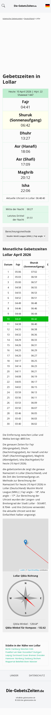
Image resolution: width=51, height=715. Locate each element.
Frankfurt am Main (13, 652)
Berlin (8, 649)
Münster (33, 661)
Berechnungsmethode (18, 231)
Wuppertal (10, 661)
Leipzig (8, 655)
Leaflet (22, 570)
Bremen (32, 655)
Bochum (37, 658)
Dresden (41, 655)
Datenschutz (37, 675)
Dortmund (17, 655)
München (25, 649)
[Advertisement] (25, 46)
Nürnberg (19, 658)
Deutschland (29, 18)
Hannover (9, 658)
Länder (14, 675)
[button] (25, 542)
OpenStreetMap (33, 570)
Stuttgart (37, 652)
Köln (31, 649)
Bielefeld (20, 661)
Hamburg (15, 649)
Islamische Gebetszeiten (13, 18)
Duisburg (29, 658)
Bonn (26, 661)
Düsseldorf (27, 652)
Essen (25, 655)
